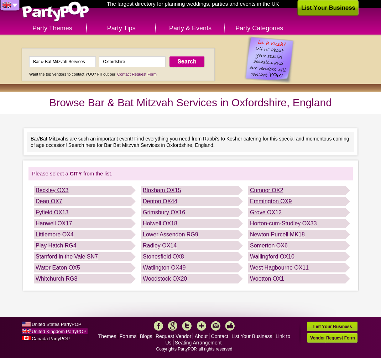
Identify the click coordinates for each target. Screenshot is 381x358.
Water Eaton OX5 (58, 268)
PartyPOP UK (55, 11)
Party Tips (121, 28)
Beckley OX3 (52, 190)
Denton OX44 (160, 201)
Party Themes (52, 28)
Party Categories (259, 28)
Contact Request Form (137, 74)
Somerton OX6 (269, 245)
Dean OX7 (49, 201)
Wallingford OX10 (272, 257)
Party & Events (190, 28)
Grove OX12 (266, 212)
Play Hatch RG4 (56, 245)
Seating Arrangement (198, 343)
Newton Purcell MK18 (277, 234)
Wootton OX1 (267, 279)
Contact (219, 336)
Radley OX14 (160, 245)
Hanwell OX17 (54, 223)
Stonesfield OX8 (163, 257)
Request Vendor (173, 336)
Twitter (187, 326)
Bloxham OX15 (162, 190)
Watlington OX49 (164, 268)
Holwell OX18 (160, 223)
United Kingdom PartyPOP (59, 331)
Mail (215, 326)
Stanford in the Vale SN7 (67, 257)
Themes (107, 336)
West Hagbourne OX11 (279, 268)
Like (230, 326)
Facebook (158, 326)
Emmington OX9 (271, 201)
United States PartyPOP (56, 324)
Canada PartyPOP (51, 338)
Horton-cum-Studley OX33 (283, 223)
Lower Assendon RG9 (170, 234)
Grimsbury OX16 (164, 212)
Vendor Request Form (332, 338)
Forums (128, 336)
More (201, 326)
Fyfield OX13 (52, 212)
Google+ (172, 326)
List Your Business (251, 336)
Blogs (146, 336)
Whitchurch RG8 (56, 279)
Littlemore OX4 (55, 234)
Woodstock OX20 (165, 279)
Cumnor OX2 (266, 190)
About (201, 336)
